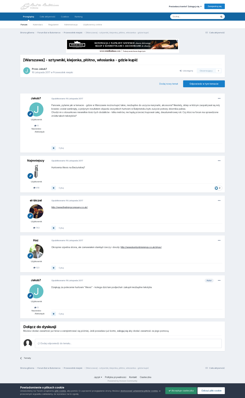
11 (36, 125)
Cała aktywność (47, 16)
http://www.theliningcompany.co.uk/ (69, 207)
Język (98, 377)
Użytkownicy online (92, 24)
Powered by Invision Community (122, 381)
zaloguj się (122, 331)
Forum (24, 24)
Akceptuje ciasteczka (181, 390)
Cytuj (61, 148)
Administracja (71, 24)
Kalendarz (38, 24)
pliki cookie (60, 391)
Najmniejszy (35, 160)
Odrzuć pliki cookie (211, 390)
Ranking (78, 16)
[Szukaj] (186, 16)
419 (36, 187)
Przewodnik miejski (63, 72)
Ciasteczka (145, 377)
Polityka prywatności (115, 377)
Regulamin (53, 24)
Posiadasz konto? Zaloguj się (185, 6)
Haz (35, 240)
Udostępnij (186, 70)
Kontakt (133, 377)
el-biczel (36, 200)
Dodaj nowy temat (168, 83)
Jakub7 (43, 69)
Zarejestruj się (215, 6)
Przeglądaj (28, 18)
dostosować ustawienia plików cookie (139, 391)
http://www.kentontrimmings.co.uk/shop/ (141, 247)
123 (36, 267)
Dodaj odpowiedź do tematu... (55, 343)
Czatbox (65, 16)
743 (36, 227)
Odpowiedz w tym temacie (204, 83)
